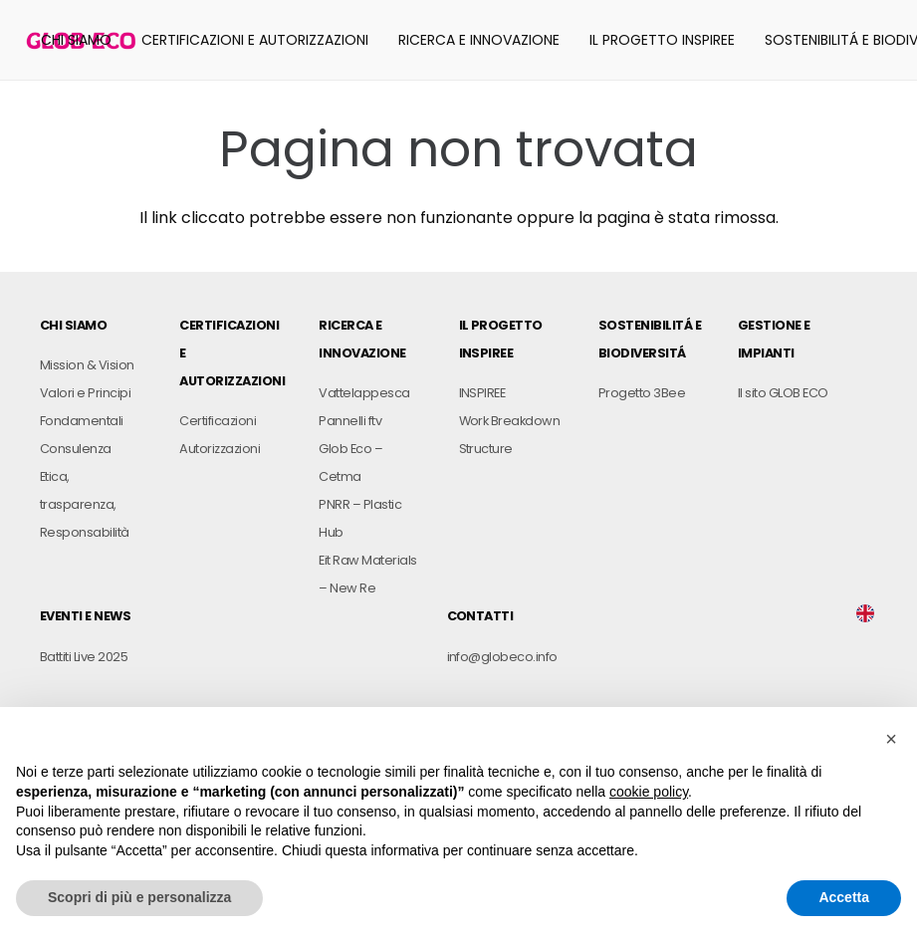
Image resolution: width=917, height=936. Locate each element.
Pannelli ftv (350, 420)
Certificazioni (217, 420)
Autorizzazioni (219, 448)
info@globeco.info (502, 656)
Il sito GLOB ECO (783, 392)
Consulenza (76, 448)
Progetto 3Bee (641, 392)
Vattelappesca (364, 392)
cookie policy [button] (648, 792)
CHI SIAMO (73, 325)
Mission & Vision (87, 364)
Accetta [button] (843, 897)
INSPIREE (482, 392)
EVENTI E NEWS (85, 615)
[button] (891, 739)
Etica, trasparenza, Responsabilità (84, 504)
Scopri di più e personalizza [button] (139, 897)
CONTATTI (480, 615)
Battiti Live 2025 (83, 656)
